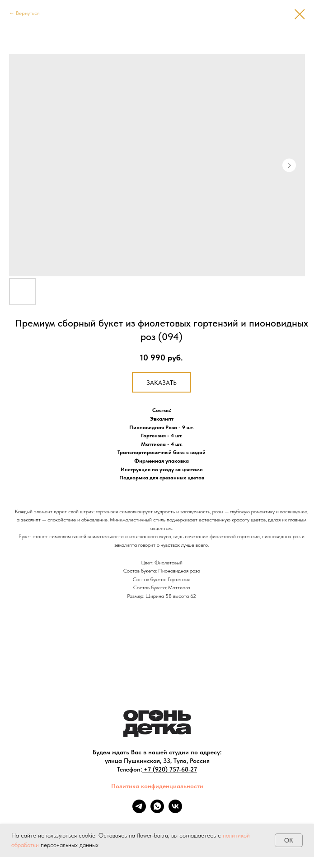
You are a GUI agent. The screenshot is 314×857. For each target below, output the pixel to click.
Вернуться (28, 13)
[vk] (175, 810)
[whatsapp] (157, 810)
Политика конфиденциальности (157, 786)
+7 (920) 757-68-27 (170, 769)
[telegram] (139, 810)
